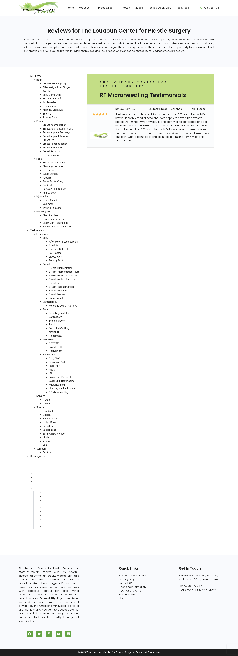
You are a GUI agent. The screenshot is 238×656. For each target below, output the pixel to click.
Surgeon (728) (32, 540)
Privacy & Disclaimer (148, 652)
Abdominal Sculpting (54, 83)
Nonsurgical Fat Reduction (57, 226)
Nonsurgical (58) (43, 489)
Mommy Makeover (53, 109)
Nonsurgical (43, 211)
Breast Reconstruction (55, 143)
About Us (86, 8)
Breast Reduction (52, 147)
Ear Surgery (49, 170)
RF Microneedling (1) (55, 526)
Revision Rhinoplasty (54, 188)
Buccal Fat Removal (54, 162)
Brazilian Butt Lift (52, 98)
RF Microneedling (58, 392)
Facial (52, 369)
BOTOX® (54, 343)
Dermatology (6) (43, 477)
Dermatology (50, 301)
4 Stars (47, 399)
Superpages (49, 429)
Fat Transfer (49, 102)
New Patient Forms (130, 590)
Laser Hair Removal (53, 219)
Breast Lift (48, 140)
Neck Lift (48, 185)
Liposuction (49, 106)
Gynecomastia (51, 155)
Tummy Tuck (50, 117)
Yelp (45, 444)
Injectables (42, 196)
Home (70, 8)
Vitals (46, 437)
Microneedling (57, 384)
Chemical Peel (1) (53, 496)
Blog (121, 598)
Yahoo (46, 441)
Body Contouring (52, 94)
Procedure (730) (34, 464)
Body (39, 79)
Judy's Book (49, 422)
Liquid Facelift (50, 200)
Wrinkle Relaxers (52, 207)
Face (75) (39, 481)
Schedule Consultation (133, 575)
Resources (184, 8)
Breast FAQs (126, 583)
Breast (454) (41, 474)
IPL (51, 373)
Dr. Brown (48, 452)
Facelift (47, 177)
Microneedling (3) (53, 519)
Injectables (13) (42, 485)
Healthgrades (50, 418)
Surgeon (41, 448)
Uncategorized (38, 456)
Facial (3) (48, 504)
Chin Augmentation (53, 166)
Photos (125, 8)
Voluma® (48, 204)
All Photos (36, 76)
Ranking (40, 396)
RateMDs (48, 426)
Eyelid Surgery (50, 173)
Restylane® (55, 350)
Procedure (42, 234)
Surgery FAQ (126, 579)
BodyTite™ (54, 358)
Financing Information (132, 587)
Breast (40, 121)
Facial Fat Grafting (53, 181)
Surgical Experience (54, 433)
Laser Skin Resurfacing (55, 222)
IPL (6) (46, 508)
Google (47, 414)
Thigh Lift (48, 113)
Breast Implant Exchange (57, 132)
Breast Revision (51, 151)
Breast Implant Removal (56, 136)
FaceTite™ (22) (52, 500)
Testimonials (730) (35, 460)
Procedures (107, 8)
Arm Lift (47, 91)
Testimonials (37, 230)
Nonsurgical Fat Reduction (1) (60, 523)
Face (39, 158)
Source (40, 407)
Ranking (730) (32, 533)
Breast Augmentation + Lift (58, 128)
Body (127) (39, 470)
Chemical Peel (51, 215)
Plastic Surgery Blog (159, 8)
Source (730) (32, 537)
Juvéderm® (55, 347)
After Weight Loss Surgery (57, 87)
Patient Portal (127, 594)
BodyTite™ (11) (51, 493)
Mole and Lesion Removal (63, 305)
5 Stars (47, 403)
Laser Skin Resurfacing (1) (58, 515)
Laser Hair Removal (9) (56, 511)
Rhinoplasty (49, 192)
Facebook (48, 411)
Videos (138, 8)
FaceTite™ (54, 365)
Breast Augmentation (54, 124)
